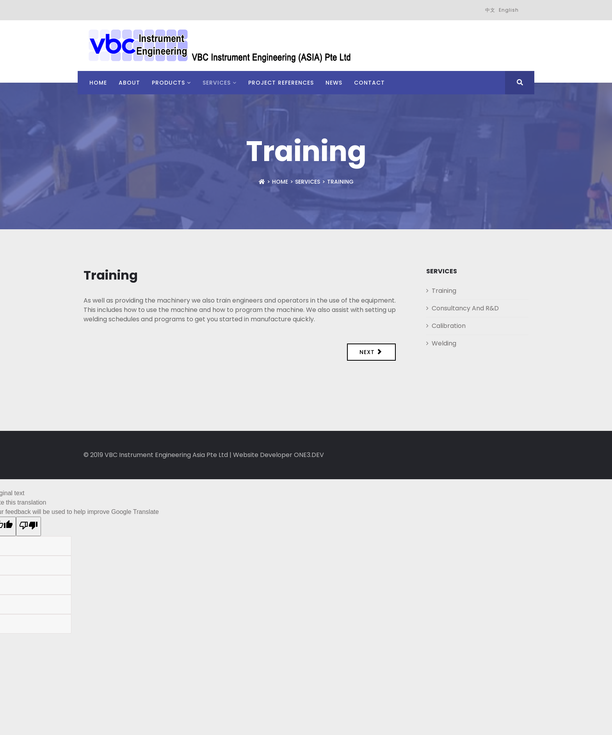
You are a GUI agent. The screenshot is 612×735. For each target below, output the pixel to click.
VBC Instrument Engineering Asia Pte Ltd (166, 454)
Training (444, 290)
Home (98, 83)
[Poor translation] (28, 526)
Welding (444, 343)
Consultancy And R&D (465, 308)
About (129, 83)
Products (168, 83)
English (509, 10)
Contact (369, 83)
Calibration (449, 325)
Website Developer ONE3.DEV (278, 454)
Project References (281, 83)
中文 (490, 10)
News (334, 83)
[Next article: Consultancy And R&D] (371, 352)
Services (217, 83)
